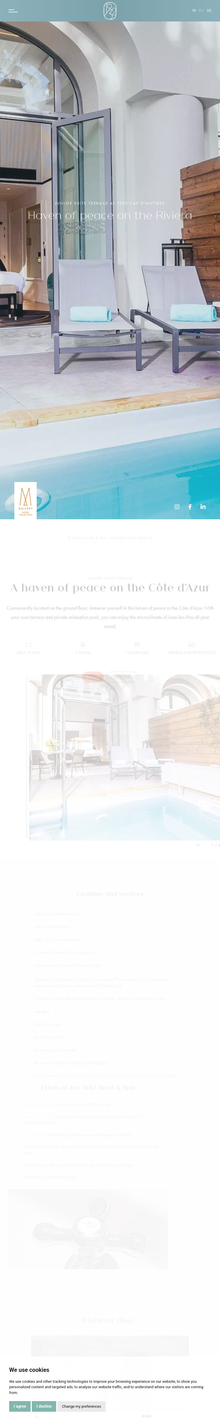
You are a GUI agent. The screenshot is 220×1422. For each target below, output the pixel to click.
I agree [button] (20, 1406)
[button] (203, 845)
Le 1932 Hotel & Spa (86, 538)
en (201, 10)
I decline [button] (44, 1406)
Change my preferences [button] (81, 1406)
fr (194, 10)
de (209, 10)
